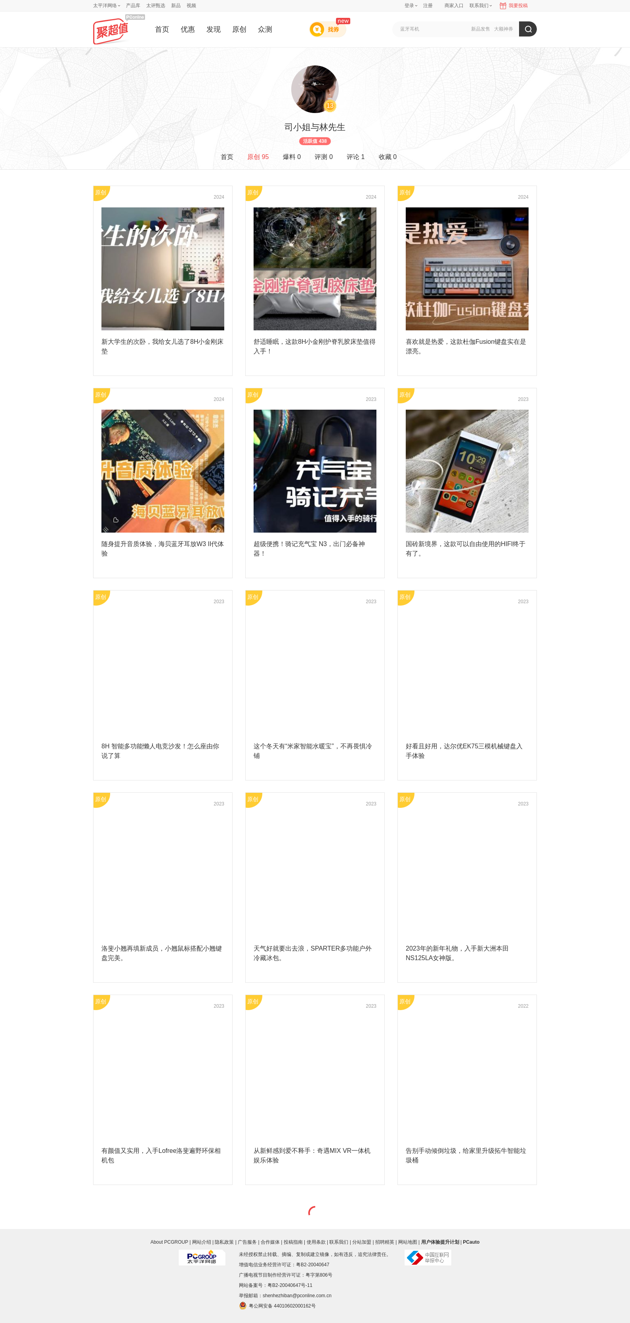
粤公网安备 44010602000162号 (277, 1306)
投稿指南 (293, 1242)
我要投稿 (518, 5)
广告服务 (247, 1242)
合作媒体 (270, 1242)
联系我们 (338, 1242)
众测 (265, 29)
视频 (191, 5)
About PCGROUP (169, 1242)
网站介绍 (201, 1242)
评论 (356, 156)
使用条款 (316, 1242)
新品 (176, 5)
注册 (428, 5)
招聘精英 (384, 1242)
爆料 (292, 156)
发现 (213, 29)
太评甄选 (155, 5)
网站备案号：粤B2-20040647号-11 (275, 1285)
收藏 (388, 156)
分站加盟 (361, 1242)
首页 (162, 29)
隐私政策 (224, 1242)
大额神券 (503, 29)
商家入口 (454, 5)
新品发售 (480, 29)
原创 (239, 29)
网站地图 (407, 1242)
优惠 (188, 29)
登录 (409, 5)
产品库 (133, 5)
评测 (323, 156)
